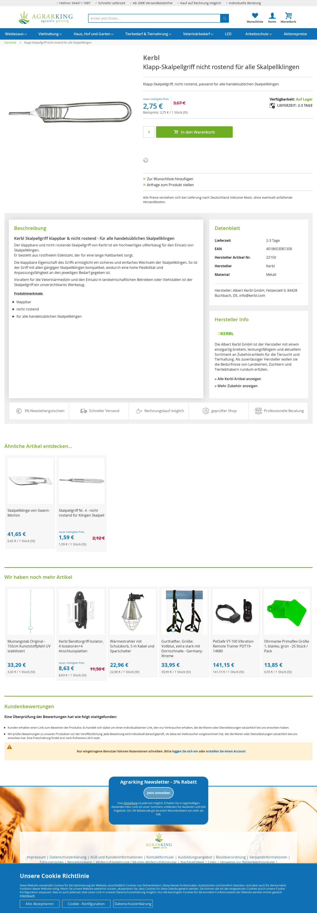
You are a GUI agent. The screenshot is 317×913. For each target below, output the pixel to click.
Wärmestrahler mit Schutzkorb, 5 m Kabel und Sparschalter (132, 646)
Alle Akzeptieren (40, 903)
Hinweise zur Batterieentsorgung (247, 862)
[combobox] (158, 18)
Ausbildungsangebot (195, 857)
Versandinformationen (268, 857)
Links (212, 862)
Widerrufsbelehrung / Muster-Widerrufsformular (136, 862)
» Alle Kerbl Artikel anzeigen (238, 378)
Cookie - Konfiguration (86, 903)
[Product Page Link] (30, 502)
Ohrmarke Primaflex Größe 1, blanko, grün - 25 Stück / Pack (286, 646)
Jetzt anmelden (158, 793)
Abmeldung (130, 803)
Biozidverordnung (231, 857)
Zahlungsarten (51, 862)
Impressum (36, 857)
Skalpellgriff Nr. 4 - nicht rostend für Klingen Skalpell (81, 513)
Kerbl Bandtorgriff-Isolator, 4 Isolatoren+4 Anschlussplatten (81, 646)
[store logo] (46, 17)
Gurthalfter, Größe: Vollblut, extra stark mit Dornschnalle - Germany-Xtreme (182, 648)
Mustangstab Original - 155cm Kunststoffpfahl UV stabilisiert (29, 646)
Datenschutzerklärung (68, 857)
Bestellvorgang (79, 862)
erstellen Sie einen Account (226, 751)
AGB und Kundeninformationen (116, 857)
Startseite (10, 42)
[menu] (158, 34)
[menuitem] (14, 34)
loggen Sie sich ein (185, 751)
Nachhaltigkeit (192, 862)
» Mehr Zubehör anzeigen (236, 385)
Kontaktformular (160, 857)
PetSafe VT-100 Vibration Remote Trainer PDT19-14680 (233, 646)
